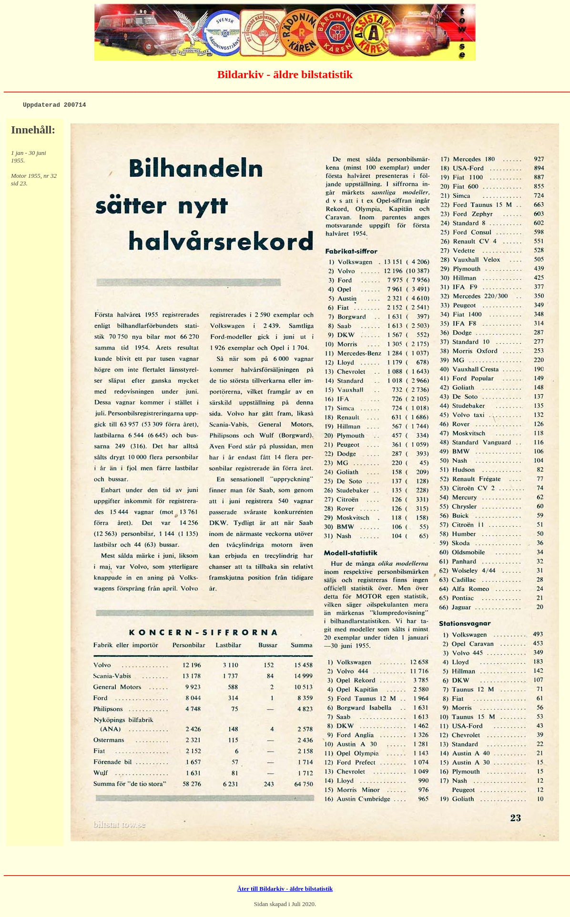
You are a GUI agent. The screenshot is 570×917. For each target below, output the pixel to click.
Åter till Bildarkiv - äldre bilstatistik (285, 890)
